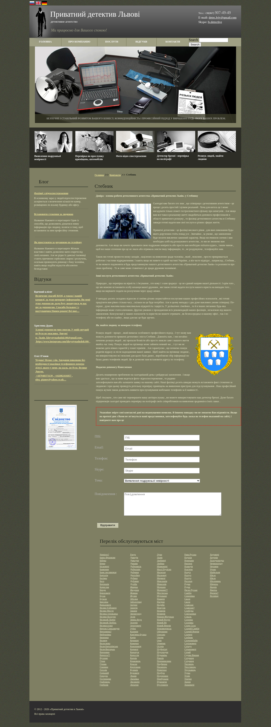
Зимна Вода (136, 624)
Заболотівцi (136, 606)
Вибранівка (105, 639)
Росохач (188, 585)
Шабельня (215, 576)
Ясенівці (214, 600)
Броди (103, 594)
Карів (133, 642)
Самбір (187, 597)
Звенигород (135, 618)
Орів (159, 644)
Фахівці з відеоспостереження (51, 193)
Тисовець (189, 668)
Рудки (187, 588)
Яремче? (214, 597)
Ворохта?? (105, 659)
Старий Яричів (191, 636)
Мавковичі (162, 570)
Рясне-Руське (191, 594)
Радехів (188, 562)
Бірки (102, 568)
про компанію (79, 41)
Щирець (214, 588)
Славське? (189, 612)
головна (45, 41)
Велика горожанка (109, 618)
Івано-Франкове (107, 562)
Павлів (160, 662)
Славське (189, 609)
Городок (104, 680)
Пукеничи (162, 686)
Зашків (133, 615)
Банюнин (104, 573)
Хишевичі (189, 689)
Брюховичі (105, 597)
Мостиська (162, 597)
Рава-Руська (190, 559)
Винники (104, 642)
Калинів (134, 636)
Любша (160, 568)
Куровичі (134, 677)
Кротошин (135, 671)
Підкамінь (162, 659)
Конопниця (135, 650)
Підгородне (162, 656)
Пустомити (162, 689)
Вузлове (104, 662)
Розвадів (188, 570)
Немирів (161, 615)
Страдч (188, 650)
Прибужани (162, 683)
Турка (187, 677)
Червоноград (216, 568)
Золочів (134, 627)
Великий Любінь (108, 627)
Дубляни (134, 585)
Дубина (134, 582)
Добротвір (135, 573)
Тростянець (190, 671)
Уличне (188, 683)
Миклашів (162, 585)
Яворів (213, 591)
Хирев (187, 686)
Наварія (161, 603)
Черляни (214, 570)
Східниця (189, 662)
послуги (111, 41)
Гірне (102, 665)
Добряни (134, 576)
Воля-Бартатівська (109, 650)
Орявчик (161, 647)
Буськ (102, 600)
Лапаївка (134, 683)
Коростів (134, 659)
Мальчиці (161, 579)
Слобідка (189, 615)
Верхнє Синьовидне (110, 633)
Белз (102, 585)
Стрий (187, 656)
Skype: (99, 469)
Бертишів (104, 588)
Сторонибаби (191, 644)
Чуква (213, 573)
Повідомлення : (106, 494)
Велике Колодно (108, 621)
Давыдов (134, 565)
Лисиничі (135, 686)
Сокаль (188, 621)
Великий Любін (107, 624)
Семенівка (189, 600)
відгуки (141, 41)
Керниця (134, 644)
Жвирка (134, 591)
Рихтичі (188, 568)
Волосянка (105, 647)
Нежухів (161, 612)
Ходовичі (214, 559)
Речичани (189, 565)
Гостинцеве (105, 683)
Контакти (115, 175)
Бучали (103, 603)
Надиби (161, 609)
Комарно (134, 647)
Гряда (133, 559)
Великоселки (106, 630)
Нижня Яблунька (165, 621)
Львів (159, 562)
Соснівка (188, 627)
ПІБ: (98, 436)
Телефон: (101, 458)
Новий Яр (162, 627)
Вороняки (104, 656)
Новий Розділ (163, 624)
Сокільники (190, 618)
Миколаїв (161, 588)
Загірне (133, 609)
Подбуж (161, 677)
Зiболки (134, 603)
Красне (133, 668)
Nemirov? (104, 559)
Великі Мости (107, 615)
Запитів (134, 612)
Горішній (104, 677)
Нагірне (161, 606)
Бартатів (104, 579)
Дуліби (133, 588)
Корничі (134, 653)
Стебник (188, 642)
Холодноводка (217, 565)
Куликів (134, 674)
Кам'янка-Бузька (138, 639)
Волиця (103, 644)
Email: (99, 447)
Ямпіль (213, 594)
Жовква (134, 597)
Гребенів (104, 689)
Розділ (187, 576)
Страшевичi (190, 653)
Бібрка (103, 565)
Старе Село (190, 630)
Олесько (161, 639)
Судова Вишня (191, 659)
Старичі (188, 639)
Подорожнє (162, 680)
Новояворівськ (164, 633)
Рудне (187, 591)
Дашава (134, 568)
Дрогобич (135, 579)
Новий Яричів (164, 630)
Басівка (103, 582)
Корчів (133, 662)
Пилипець (162, 671)
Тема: (99, 480)
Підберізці (162, 653)
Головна (99, 175)
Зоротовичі (135, 630)
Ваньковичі (105, 609)
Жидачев (134, 594)
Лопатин (134, 689)
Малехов (161, 576)
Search (193, 40)
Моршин (161, 591)
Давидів (134, 562)
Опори (160, 642)
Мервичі (161, 582)
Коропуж (134, 656)
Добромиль (135, 570)
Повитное (162, 674)
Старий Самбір (191, 633)
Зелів (132, 621)
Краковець (135, 665)
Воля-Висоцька (107, 653)
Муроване (162, 600)
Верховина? (105, 636)
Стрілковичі (190, 647)
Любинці (161, 565)
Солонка (188, 624)
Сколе (187, 603)
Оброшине (162, 636)
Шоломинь (215, 585)
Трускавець (190, 674)
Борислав (104, 591)
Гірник (103, 668)
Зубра (133, 633)
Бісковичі (104, 570)
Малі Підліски (164, 573)
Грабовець (105, 686)
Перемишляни (164, 665)
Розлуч (187, 579)
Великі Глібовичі (108, 612)
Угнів (187, 680)
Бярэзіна (104, 606)
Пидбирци (162, 668)
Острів (160, 650)
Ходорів (214, 562)
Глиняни (104, 671)
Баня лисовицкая (108, 576)
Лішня (133, 680)
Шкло (213, 579)
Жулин (133, 600)
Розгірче (188, 573)
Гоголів (103, 674)
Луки (159, 559)
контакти (172, 41)
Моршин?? (162, 594)
